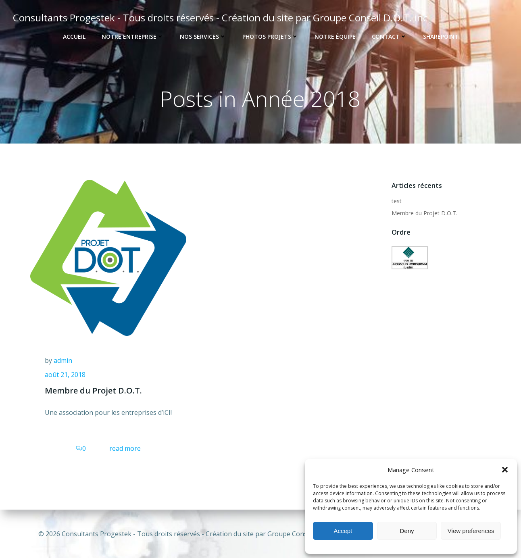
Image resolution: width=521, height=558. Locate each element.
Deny (407, 530)
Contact (389, 36)
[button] (505, 470)
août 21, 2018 (65, 376)
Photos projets (270, 36)
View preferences (471, 530)
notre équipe (335, 36)
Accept (342, 530)
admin (63, 362)
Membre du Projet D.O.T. (423, 213)
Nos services (203, 36)
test (396, 201)
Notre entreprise (133, 36)
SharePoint (440, 36)
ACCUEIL (74, 36)
